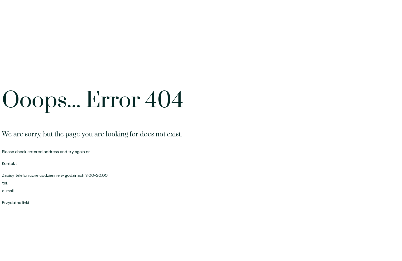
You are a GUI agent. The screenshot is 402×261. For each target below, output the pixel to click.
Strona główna (255, 66)
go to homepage (107, 151)
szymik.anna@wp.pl (34, 190)
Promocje (336, 66)
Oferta (286, 66)
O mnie (362, 66)
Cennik (309, 66)
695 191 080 (20, 183)
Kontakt (387, 66)
